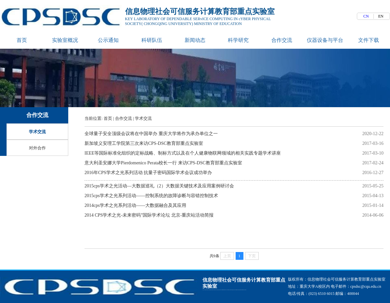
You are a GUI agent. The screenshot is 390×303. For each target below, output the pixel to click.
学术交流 (143, 118)
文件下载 (368, 40)
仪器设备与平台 (325, 40)
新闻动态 (195, 40)
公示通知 (108, 40)
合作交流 (281, 40)
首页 (22, 40)
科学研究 (238, 40)
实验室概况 (65, 40)
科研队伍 (151, 40)
